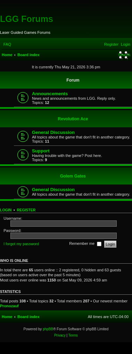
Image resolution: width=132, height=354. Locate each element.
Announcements (50, 93)
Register (26, 210)
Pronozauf (9, 306)
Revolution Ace (73, 118)
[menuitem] (7, 44)
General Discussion (53, 132)
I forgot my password (21, 244)
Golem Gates (73, 176)
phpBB (48, 329)
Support (41, 150)
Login (5, 210)
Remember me (85, 244)
